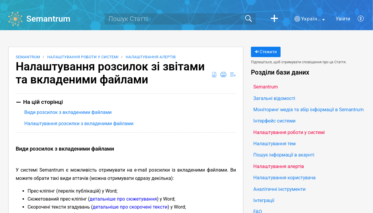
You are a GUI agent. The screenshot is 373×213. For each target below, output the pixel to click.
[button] (274, 19)
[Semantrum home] (15, 19)
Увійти (343, 19)
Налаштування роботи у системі (83, 57)
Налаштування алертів (151, 57)
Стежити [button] (266, 51)
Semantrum (28, 57)
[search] (180, 19)
